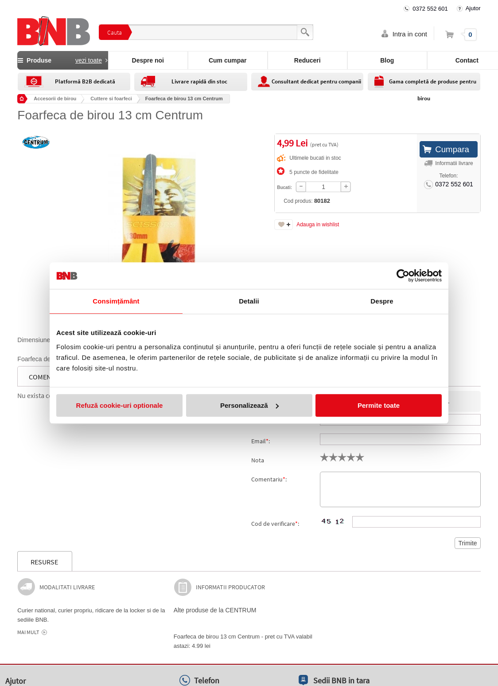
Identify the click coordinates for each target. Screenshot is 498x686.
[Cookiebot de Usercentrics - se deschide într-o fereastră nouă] (403, 275)
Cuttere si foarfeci (111, 98)
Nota (257, 460)
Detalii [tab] (249, 301)
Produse (62, 60)
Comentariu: (269, 479)
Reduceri (307, 60)
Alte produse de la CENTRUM (215, 610)
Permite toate (379, 405)
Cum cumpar (228, 60)
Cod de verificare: (275, 524)
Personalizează (249, 405)
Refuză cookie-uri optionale (119, 405)
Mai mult (28, 632)
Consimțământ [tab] (116, 301)
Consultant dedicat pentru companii (316, 81)
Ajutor (473, 8)
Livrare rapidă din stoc (199, 81)
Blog (387, 60)
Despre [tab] (381, 301)
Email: (260, 441)
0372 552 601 (430, 8)
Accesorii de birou (55, 98)
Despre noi (148, 60)
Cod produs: (281, 200)
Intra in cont (410, 34)
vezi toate (88, 60)
